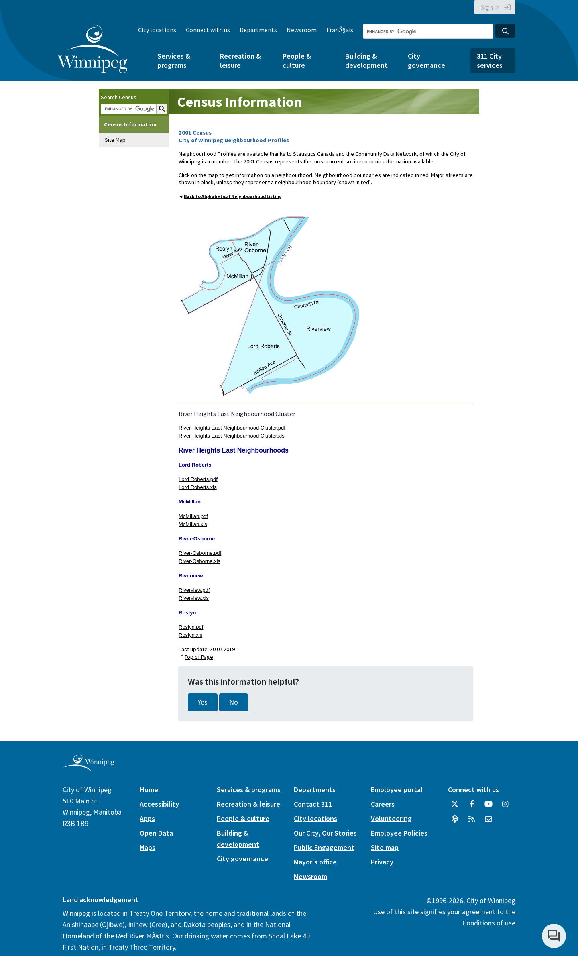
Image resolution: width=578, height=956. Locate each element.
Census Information (130, 124)
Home (149, 789)
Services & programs (173, 60)
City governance (426, 60)
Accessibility (159, 804)
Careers (383, 804)
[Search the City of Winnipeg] (428, 31)
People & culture (297, 60)
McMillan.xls (193, 524)
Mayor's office (315, 861)
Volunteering (391, 818)
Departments (258, 30)
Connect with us (208, 30)
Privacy (382, 861)
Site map (385, 847)
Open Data (156, 833)
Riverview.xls (194, 598)
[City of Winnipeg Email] (488, 822)
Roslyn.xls (190, 635)
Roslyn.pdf (191, 627)
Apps (147, 818)
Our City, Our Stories (325, 833)
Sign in (490, 7)
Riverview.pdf (194, 590)
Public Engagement (324, 847)
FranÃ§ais (339, 30)
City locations (157, 30)
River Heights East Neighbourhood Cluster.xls (232, 436)
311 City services (490, 60)
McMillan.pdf (193, 516)
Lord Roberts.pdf (198, 479)
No (233, 702)
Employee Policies (399, 833)
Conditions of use (488, 922)
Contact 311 (313, 804)
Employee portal (397, 789)
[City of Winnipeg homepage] (88, 768)
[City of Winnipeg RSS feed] (471, 822)
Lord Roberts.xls (198, 487)
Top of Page (199, 656)
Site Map (115, 139)
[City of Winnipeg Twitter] (455, 807)
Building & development (366, 60)
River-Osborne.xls (199, 561)
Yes (203, 702)
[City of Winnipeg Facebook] (471, 807)
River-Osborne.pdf (200, 553)
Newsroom (302, 30)
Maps (147, 847)
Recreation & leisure (240, 60)
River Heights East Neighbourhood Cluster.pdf (232, 428)
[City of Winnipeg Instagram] (505, 807)
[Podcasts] (455, 822)
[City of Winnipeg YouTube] (488, 807)
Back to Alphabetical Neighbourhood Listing (233, 196)
